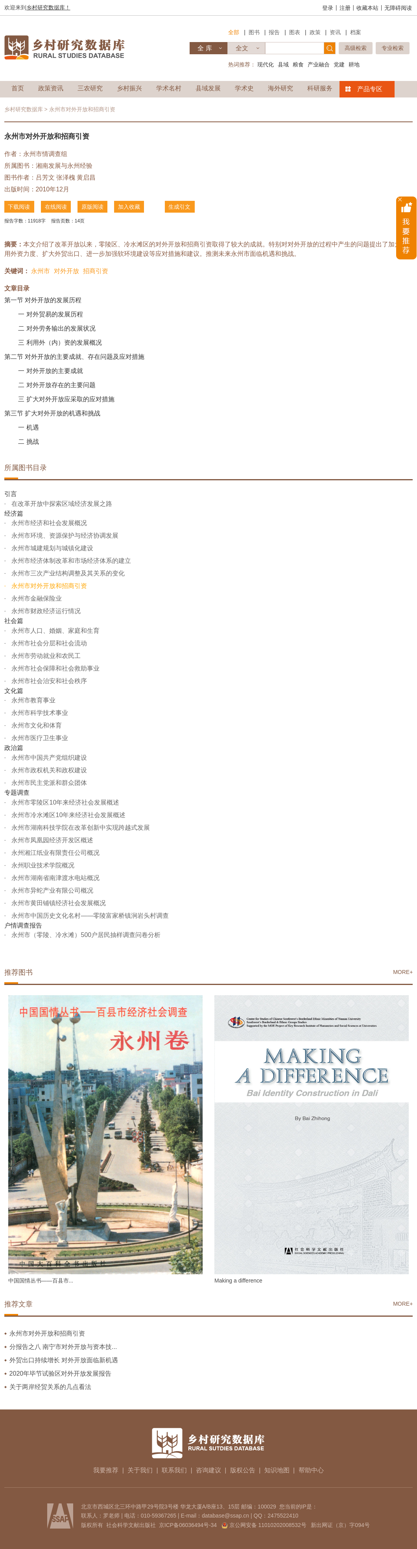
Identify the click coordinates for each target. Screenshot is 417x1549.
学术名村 (168, 88)
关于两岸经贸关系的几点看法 (50, 1386)
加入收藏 (130, 207)
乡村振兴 (129, 88)
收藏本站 (367, 8)
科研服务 (319, 88)
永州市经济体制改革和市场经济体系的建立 (70, 560)
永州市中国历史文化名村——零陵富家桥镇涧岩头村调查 (89, 915)
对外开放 (66, 271)
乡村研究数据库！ (48, 7)
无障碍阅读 (398, 8)
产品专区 (369, 89)
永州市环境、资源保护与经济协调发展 (64, 535)
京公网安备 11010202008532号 (268, 1524)
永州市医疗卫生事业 (39, 738)
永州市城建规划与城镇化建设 (51, 548)
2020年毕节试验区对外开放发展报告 (60, 1373)
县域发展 (208, 88)
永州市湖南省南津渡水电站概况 (55, 877)
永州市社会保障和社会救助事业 (55, 668)
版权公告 (242, 1469)
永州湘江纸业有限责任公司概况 (55, 852)
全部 (233, 32)
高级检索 (356, 48)
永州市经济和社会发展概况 (48, 523)
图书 (254, 32)
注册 (345, 8)
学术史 (244, 88)
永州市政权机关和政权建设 (48, 770)
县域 (283, 64)
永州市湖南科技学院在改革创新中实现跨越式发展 (80, 827)
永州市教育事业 (32, 700)
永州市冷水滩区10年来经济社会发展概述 (67, 814)
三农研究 (90, 88)
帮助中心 (311, 1469)
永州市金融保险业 (36, 598)
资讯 (335, 32)
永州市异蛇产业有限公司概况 (51, 890)
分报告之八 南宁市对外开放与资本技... (63, 1346)
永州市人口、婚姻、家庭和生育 (55, 630)
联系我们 (174, 1469)
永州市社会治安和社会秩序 (48, 680)
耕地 (354, 64)
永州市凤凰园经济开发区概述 (51, 839)
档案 (355, 32)
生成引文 (181, 207)
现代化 (265, 64)
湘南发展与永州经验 (64, 165)
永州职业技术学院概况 (42, 865)
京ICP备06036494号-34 (188, 1524)
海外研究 (280, 88)
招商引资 (95, 271)
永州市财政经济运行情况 (45, 611)
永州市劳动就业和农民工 (45, 655)
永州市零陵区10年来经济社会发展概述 (64, 802)
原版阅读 (93, 207)
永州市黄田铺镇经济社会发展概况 (58, 902)
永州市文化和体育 (36, 725)
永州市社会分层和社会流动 (48, 642)
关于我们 (140, 1469)
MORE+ (403, 972)
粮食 (298, 64)
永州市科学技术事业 (39, 712)
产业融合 (319, 64)
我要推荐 (105, 1469)
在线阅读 (56, 207)
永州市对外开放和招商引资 (48, 585)
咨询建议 (208, 1469)
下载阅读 (19, 207)
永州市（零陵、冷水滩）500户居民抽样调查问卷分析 (85, 935)
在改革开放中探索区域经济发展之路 (61, 503)
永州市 (40, 271)
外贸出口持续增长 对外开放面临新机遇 (63, 1359)
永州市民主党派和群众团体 (48, 782)
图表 (294, 32)
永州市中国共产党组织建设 (48, 757)
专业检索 (393, 48)
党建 (339, 64)
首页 (17, 88)
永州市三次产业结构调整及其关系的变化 (67, 573)
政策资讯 (50, 88)
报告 (274, 32)
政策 (315, 32)
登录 (327, 8)
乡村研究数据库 (23, 109)
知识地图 (277, 1469)
